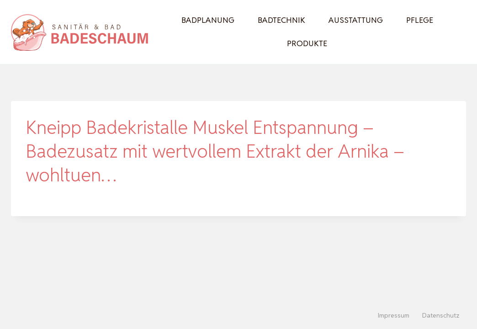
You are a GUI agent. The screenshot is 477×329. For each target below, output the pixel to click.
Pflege (419, 20)
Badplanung (207, 20)
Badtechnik (281, 20)
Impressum (393, 315)
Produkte (307, 43)
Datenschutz (441, 315)
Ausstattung (356, 20)
